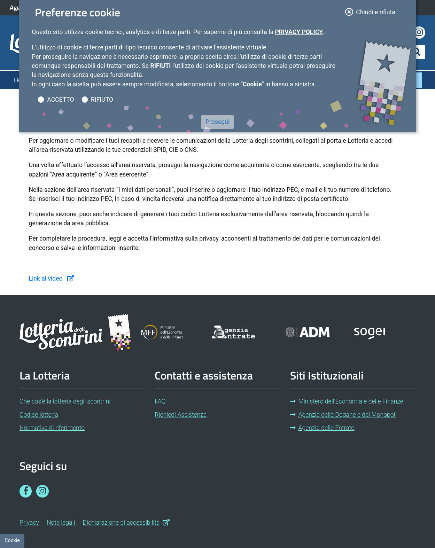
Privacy (29, 522)
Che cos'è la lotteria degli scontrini (65, 401)
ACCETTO (60, 99)
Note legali (61, 522)
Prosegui (217, 121)
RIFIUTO (102, 99)
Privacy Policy (299, 32)
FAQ (160, 401)
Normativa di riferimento (52, 427)
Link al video (51, 278)
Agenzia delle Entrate (322, 427)
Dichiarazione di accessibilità (126, 522)
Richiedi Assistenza (181, 414)
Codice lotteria (39, 414)
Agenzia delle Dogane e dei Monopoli (343, 414)
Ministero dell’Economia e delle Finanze (346, 401)
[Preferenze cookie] (12, 541)
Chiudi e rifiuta (372, 11)
